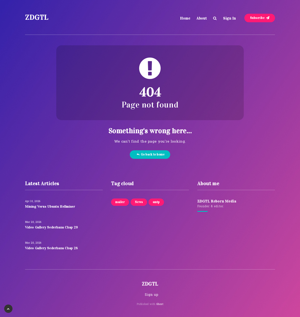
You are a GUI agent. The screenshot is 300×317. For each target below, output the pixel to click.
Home (185, 18)
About (201, 18)
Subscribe (260, 18)
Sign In (229, 18)
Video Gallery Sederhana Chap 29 (51, 227)
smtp (156, 202)
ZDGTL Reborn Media (216, 201)
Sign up (151, 294)
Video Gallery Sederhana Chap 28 (51, 248)
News (139, 202)
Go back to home (150, 154)
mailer (120, 202)
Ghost (160, 304)
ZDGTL (36, 17)
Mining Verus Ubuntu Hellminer (50, 206)
